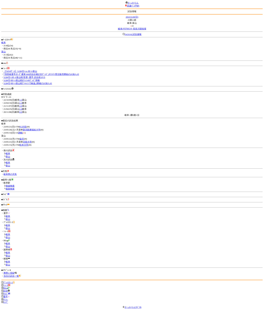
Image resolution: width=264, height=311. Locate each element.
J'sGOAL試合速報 (133, 34)
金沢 (22, 139)
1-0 (20, 109)
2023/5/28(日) (132, 17)
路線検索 (10, 186)
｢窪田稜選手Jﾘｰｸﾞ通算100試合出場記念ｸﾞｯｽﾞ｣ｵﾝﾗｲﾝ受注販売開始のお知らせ (41, 74)
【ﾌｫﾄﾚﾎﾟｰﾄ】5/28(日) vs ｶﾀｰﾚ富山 (20, 71)
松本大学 (24, 145)
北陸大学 (27, 142)
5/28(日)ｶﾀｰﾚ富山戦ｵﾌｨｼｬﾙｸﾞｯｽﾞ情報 (22, 80)
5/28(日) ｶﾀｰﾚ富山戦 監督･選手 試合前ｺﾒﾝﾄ (24, 77)
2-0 (20, 106)
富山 (3, 51)
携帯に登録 (9, 273)
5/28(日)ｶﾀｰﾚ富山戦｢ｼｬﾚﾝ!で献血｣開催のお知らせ (28, 83)
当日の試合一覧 (11, 276)
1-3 (20, 100)
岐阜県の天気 (10, 174)
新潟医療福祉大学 (31, 129)
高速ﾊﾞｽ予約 (133, 6)
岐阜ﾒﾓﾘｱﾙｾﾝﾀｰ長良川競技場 (132, 28)
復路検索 (10, 189)
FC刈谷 (23, 126)
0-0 (20, 112)
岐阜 (3, 42)
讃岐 (20, 132)
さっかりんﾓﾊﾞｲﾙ (132, 307)
